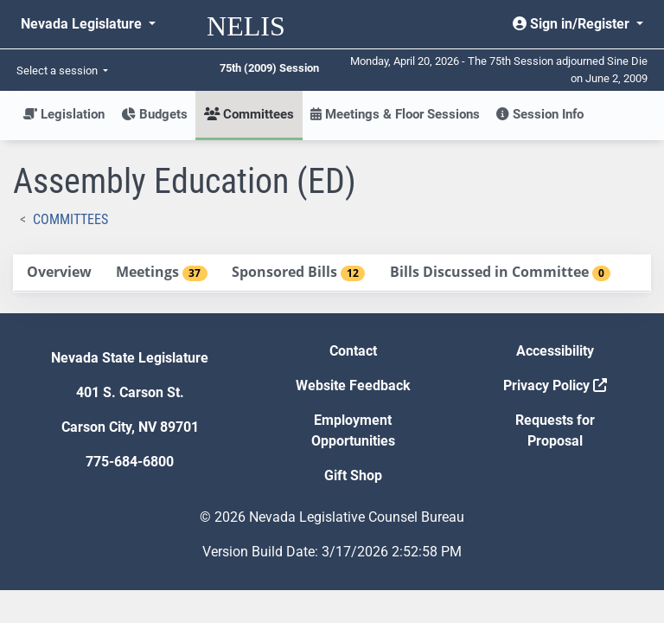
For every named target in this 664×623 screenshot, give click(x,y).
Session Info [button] (540, 114)
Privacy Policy (555, 385)
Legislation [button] (63, 114)
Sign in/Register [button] (573, 24)
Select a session (58, 70)
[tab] (59, 273)
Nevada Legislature (83, 24)
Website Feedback (353, 385)
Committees (70, 219)
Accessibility (555, 351)
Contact (353, 351)
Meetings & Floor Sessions (395, 114)
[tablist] (332, 273)
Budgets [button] (154, 114)
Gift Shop (353, 475)
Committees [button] (249, 114)
